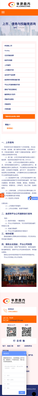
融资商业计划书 (10, 94)
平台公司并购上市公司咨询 (12, 257)
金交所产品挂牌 (10, 75)
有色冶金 (6, 350)
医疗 (18, 346)
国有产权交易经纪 (11, 89)
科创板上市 (8, 46)
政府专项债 (8, 60)
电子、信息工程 (8, 346)
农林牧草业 (28, 346)
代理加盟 (8, 109)
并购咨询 (8, 104)
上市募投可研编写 (14, 206)
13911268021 (13, 311)
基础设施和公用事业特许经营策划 (15, 236)
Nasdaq (7, 50)
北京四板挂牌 (9, 55)
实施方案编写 (12, 228)
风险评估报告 (9, 99)
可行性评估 (32, 236)
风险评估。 (32, 255)
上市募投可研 (9, 70)
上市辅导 (8, 65)
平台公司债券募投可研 (12, 85)
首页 (15, 27)
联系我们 (10, 128)
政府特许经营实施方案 (12, 80)
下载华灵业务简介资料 (12, 116)
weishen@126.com (16, 320)
